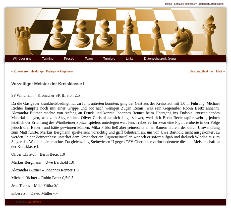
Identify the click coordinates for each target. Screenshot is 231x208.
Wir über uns (22, 58)
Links (129, 58)
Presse (69, 58)
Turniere (109, 58)
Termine (47, 58)
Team (89, 58)
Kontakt (178, 4)
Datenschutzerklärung (211, 4)
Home (168, 4)
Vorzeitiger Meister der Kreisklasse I (47, 83)
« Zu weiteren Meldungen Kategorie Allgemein (42, 71)
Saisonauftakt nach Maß (206, 71)
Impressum (191, 4)
